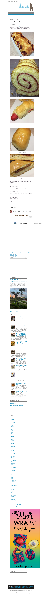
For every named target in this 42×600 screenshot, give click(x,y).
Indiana (12, 432)
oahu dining (26, 203)
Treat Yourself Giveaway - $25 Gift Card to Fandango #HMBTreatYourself (21, 351)
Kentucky (12, 436)
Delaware (12, 423)
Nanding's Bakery (16, 26)
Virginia (12, 477)
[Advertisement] (13, 267)
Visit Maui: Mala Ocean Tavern (21, 391)
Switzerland (13, 499)
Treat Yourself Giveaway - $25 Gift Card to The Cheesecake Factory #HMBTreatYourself (21, 334)
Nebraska (12, 450)
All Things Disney (13, 407)
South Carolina (13, 468)
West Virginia (13, 480)
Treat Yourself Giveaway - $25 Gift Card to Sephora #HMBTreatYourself (21, 317)
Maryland (12, 440)
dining (17, 203)
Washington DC (14, 485)
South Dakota (13, 470)
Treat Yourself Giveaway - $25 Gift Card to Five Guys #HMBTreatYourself (21, 342)
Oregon (12, 464)
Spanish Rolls (28, 26)
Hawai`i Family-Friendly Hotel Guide (16, 405)
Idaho (12, 429)
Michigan (12, 443)
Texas (12, 473)
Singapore (13, 496)
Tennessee (13, 471)
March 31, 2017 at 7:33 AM (26, 211)
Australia (12, 488)
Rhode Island (13, 467)
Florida (12, 425)
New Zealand (13, 495)
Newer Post (12, 252)
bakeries (14, 203)
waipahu (30, 203)
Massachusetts (13, 442)
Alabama (12, 413)
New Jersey (13, 454)
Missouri (12, 447)
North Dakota (13, 460)
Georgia (12, 426)
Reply (30, 217)
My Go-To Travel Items (14, 311)
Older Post (30, 252)
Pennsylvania (13, 466)
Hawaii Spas (18, 506)
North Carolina (13, 459)
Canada (12, 489)
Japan (12, 493)
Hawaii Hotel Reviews (17, 587)
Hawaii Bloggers (26, 586)
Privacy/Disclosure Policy (27, 587)
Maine (12, 439)
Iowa (12, 433)
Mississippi (13, 446)
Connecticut (13, 422)
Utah (12, 474)
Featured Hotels (13, 403)
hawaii (20, 203)
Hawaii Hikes (18, 504)
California (12, 419)
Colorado (12, 420)
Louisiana (12, 437)
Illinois (12, 430)
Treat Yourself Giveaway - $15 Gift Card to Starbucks (21, 359)
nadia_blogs (17, 211)
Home (21, 252)
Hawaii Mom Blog (23, 223)
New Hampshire (14, 453)
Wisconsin (13, 481)
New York (12, 457)
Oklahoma (13, 463)
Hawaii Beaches (18, 502)
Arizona (12, 416)
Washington (13, 478)
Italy (11, 492)
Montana (12, 449)
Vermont (12, 475)
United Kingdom (14, 500)
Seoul (12, 498)
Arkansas (12, 418)
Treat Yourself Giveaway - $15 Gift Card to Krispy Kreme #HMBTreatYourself (21, 326)
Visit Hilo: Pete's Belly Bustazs (21, 365)
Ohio (12, 461)
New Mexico (13, 456)
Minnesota (13, 444)
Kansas (12, 435)
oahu (23, 203)
